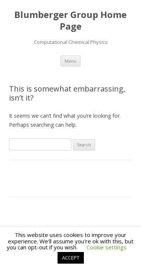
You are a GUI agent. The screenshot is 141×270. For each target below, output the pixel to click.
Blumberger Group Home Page (70, 20)
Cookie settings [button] (106, 247)
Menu (70, 61)
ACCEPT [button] (70, 257)
